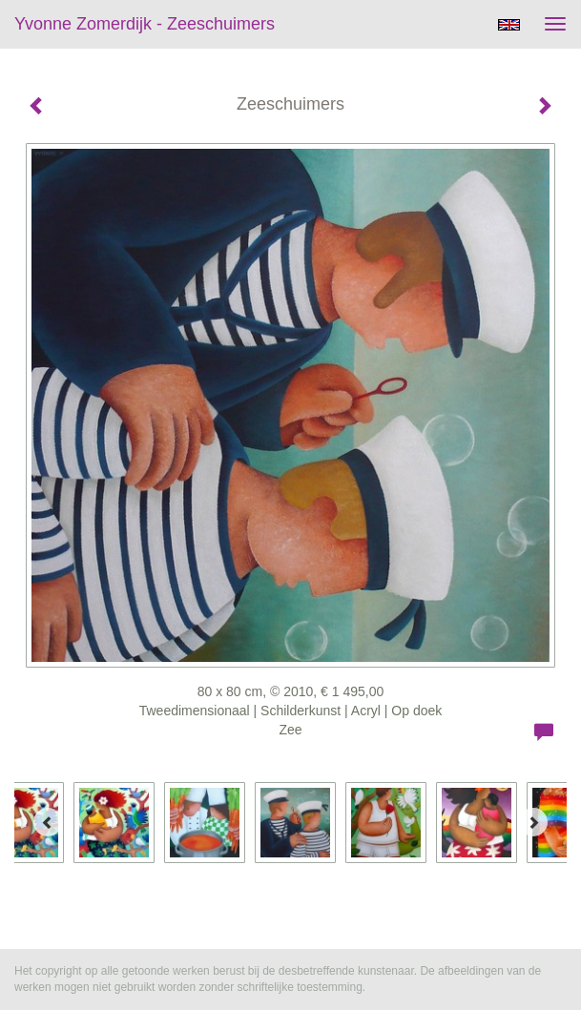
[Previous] (47, 822)
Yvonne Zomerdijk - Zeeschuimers (144, 23)
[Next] (533, 822)
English (509, 25)
